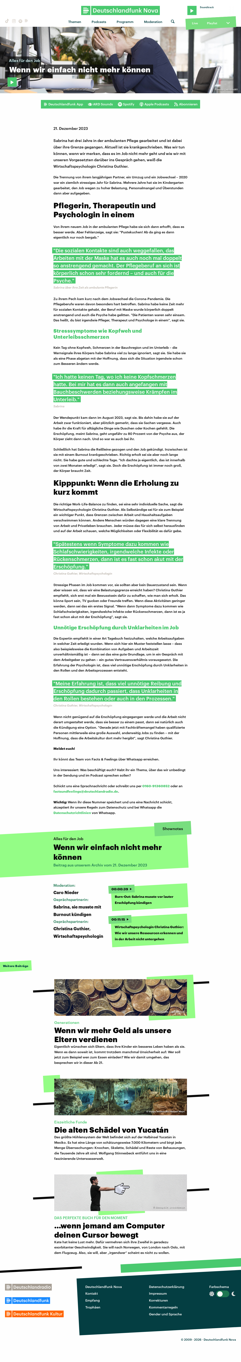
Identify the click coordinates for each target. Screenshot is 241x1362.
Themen (74, 22)
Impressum (158, 1293)
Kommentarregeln (163, 1307)
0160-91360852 (156, 786)
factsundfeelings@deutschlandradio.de (85, 791)
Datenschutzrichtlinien (72, 813)
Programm (125, 22)
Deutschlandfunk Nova (103, 1287)
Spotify (126, 104)
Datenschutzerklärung (166, 1287)
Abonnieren (186, 104)
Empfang (92, 1300)
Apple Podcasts (154, 104)
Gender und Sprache (165, 1314)
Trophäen (92, 1307)
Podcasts (99, 22)
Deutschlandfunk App (63, 104)
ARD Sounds (100, 104)
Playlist (212, 23)
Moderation (153, 22)
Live (195, 23)
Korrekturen (158, 1300)
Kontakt (91, 1293)
